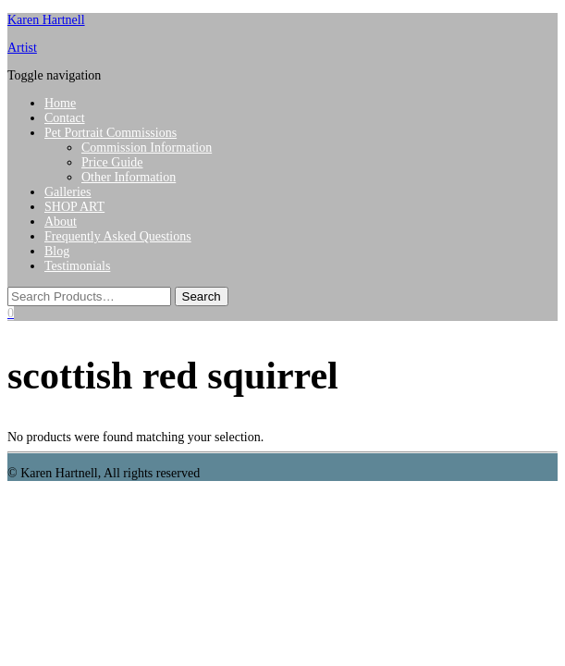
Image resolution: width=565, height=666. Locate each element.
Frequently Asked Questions (117, 236)
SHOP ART (74, 207)
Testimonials (77, 266)
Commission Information (146, 147)
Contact (64, 118)
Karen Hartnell (46, 20)
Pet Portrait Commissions (110, 133)
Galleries (68, 192)
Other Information (128, 177)
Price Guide (111, 162)
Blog (56, 251)
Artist (22, 48)
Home (60, 103)
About (60, 221)
